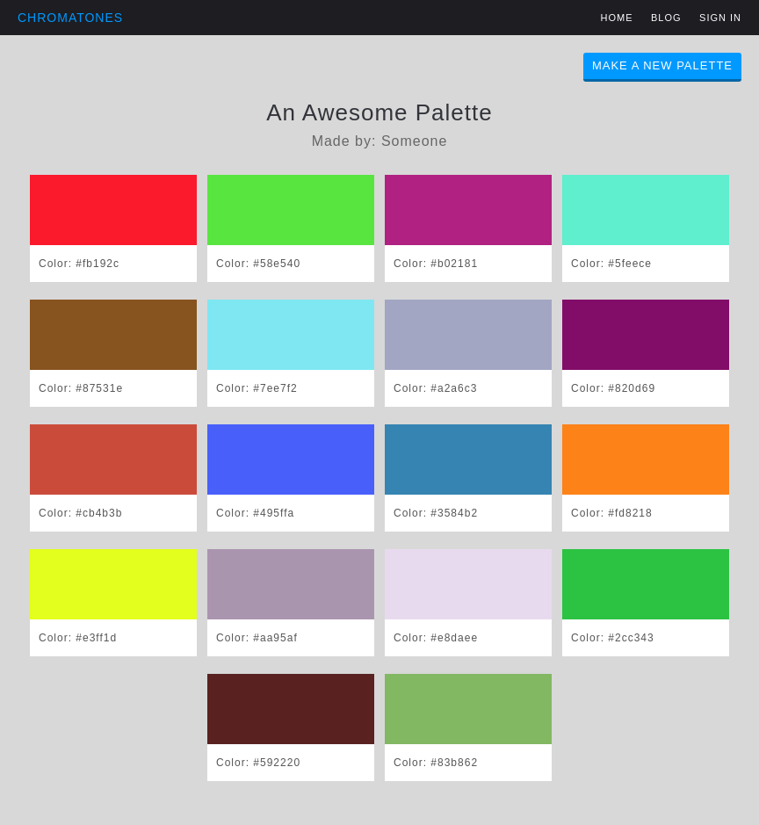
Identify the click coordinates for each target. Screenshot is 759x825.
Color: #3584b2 (436, 513)
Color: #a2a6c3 (435, 388)
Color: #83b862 (436, 762)
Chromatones (70, 18)
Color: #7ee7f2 (257, 388)
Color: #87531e (81, 388)
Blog (666, 17)
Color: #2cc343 (612, 638)
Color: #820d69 (613, 388)
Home (617, 17)
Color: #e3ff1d (78, 638)
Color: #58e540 (258, 263)
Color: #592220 (258, 762)
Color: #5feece (611, 263)
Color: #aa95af (257, 638)
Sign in (720, 17)
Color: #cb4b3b (80, 513)
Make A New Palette (662, 65)
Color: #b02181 (436, 263)
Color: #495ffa (255, 513)
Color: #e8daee (436, 638)
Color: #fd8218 (612, 513)
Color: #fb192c (79, 263)
